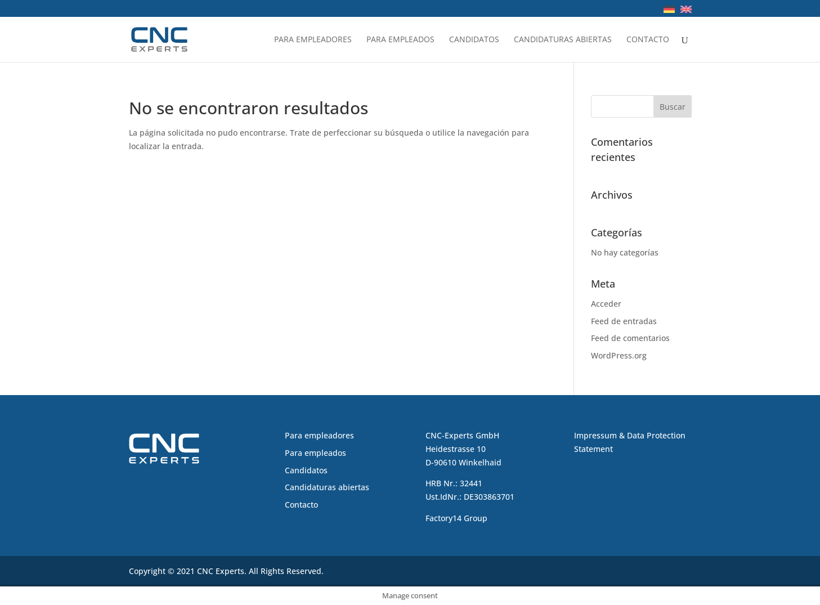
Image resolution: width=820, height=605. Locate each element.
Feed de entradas (624, 321)
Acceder (606, 303)
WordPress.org (619, 355)
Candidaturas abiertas (563, 39)
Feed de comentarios (630, 338)
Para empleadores (313, 39)
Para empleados (400, 39)
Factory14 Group (456, 518)
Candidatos (474, 39)
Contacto (647, 39)
